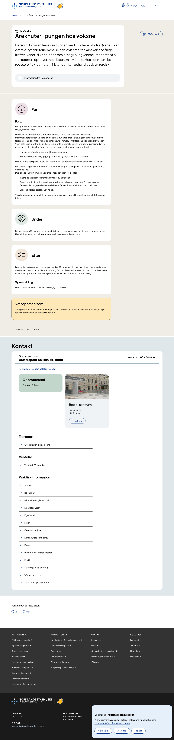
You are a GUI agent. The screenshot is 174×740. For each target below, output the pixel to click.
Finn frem (77, 422)
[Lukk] (167, 710)
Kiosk (27, 547)
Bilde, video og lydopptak (36, 502)
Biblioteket (29, 494)
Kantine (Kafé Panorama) (36, 539)
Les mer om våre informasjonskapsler (112, 723)
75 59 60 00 (17, 716)
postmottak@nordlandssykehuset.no (28, 726)
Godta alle (103, 730)
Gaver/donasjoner (33, 532)
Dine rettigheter (32, 509)
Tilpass (138, 730)
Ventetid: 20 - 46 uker (34, 467)
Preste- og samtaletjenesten (38, 554)
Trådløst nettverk (32, 577)
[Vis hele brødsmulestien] (23, 15)
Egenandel (29, 517)
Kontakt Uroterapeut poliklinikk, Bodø (37, 370)
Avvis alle (121, 730)
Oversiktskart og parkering (37, 446)
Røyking (28, 562)
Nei (28, 613)
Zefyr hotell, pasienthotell (36, 584)
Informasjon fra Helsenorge (38, 77)
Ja (16, 613)
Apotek (28, 487)
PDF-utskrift (154, 28)
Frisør (27, 524)
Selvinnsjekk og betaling (36, 569)
